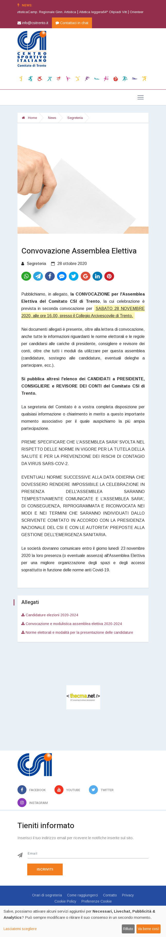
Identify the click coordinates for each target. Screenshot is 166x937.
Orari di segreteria (47, 895)
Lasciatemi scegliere (20, 929)
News (52, 118)
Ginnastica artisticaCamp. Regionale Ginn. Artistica (43, 12)
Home (29, 118)
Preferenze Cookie (96, 901)
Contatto (110, 895)
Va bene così (148, 929)
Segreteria (75, 118)
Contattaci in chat (72, 23)
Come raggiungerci (82, 895)
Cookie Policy (65, 901)
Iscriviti (45, 869)
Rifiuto (128, 929)
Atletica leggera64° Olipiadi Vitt (108, 12)
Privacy (128, 895)
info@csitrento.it (32, 23)
